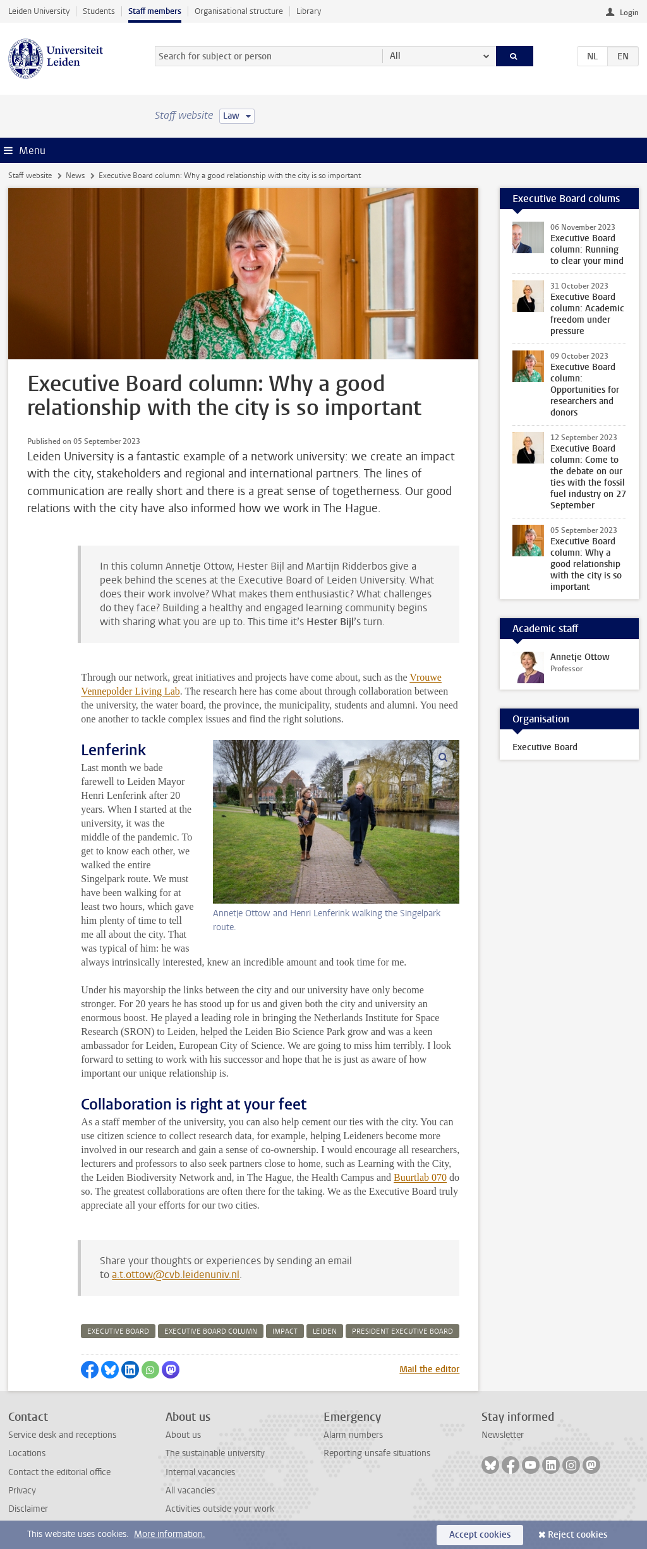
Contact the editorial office (59, 1472)
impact (285, 1331)
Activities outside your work (220, 1509)
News (75, 175)
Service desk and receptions (62, 1435)
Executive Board (544, 747)
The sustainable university (215, 1453)
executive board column (210, 1331)
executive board (118, 1331)
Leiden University (39, 11)
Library (308, 11)
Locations (26, 1453)
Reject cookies (577, 1535)
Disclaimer (28, 1509)
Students (99, 11)
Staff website (30, 175)
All (395, 56)
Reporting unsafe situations (377, 1453)
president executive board (402, 1331)
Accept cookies (480, 1535)
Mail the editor (429, 1369)
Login (629, 13)
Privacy (22, 1491)
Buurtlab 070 (420, 1177)
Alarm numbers (353, 1435)
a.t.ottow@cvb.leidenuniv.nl (175, 1274)
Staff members (154, 11)
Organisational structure (239, 11)
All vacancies (190, 1491)
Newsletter (502, 1435)
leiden (325, 1331)
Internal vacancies (200, 1472)
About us (183, 1435)
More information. (169, 1534)
